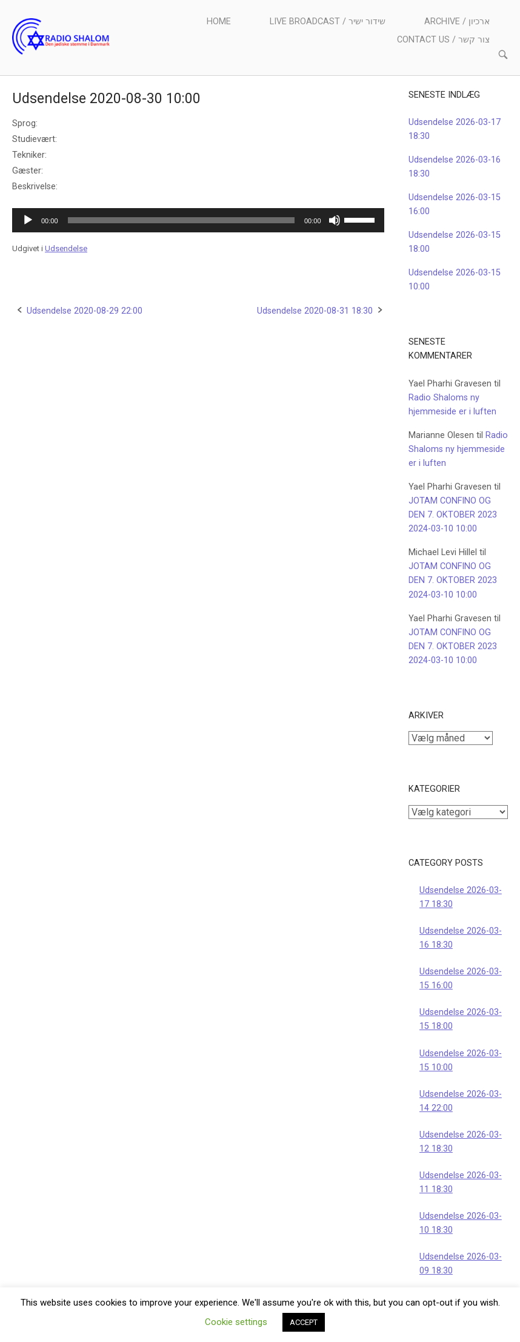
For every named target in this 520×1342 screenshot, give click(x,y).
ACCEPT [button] (304, 1322)
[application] (198, 220)
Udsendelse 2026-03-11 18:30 (460, 1182)
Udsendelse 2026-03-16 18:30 (460, 938)
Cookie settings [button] (236, 1322)
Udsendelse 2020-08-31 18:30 (315, 311)
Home (219, 21)
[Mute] (334, 220)
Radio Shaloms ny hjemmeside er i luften (458, 449)
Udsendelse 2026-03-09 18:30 (460, 1264)
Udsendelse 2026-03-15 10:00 (460, 1060)
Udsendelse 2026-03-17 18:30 (460, 897)
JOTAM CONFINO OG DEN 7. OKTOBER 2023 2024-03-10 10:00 (452, 515)
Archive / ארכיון (457, 21)
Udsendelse (66, 248)
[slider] (181, 220)
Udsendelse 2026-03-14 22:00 (460, 1101)
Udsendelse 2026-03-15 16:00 (460, 978)
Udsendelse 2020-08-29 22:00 (84, 311)
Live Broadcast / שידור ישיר (327, 21)
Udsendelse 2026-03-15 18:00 (460, 1019)
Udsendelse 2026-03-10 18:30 (460, 1223)
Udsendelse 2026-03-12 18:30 (460, 1142)
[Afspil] (28, 220)
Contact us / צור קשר (443, 40)
